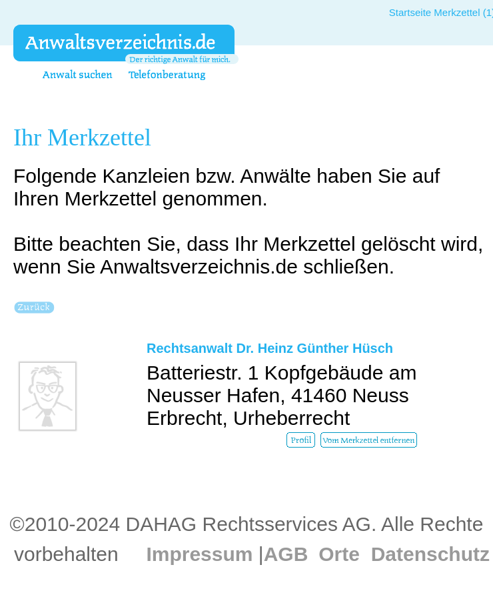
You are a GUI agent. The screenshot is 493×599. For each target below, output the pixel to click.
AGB (286, 554)
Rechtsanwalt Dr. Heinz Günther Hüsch (270, 348)
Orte (339, 554)
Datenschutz (430, 554)
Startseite (410, 12)
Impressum (199, 554)
